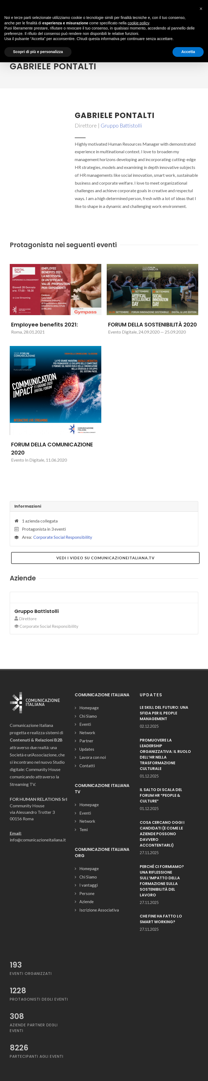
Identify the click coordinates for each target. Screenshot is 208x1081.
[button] (201, 8)
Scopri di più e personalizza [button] (38, 52)
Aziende (86, 901)
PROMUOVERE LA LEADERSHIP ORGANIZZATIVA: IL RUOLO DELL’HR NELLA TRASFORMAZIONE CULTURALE (165, 754)
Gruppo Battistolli (121, 125)
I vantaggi (88, 885)
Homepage (89, 707)
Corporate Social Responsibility (62, 537)
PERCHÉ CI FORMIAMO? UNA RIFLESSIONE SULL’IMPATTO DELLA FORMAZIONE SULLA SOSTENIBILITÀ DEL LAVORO (162, 881)
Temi (83, 829)
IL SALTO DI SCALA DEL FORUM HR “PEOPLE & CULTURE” (161, 795)
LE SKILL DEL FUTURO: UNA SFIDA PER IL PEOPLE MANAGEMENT (164, 713)
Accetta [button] (188, 52)
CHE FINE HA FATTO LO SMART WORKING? (161, 919)
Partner (86, 740)
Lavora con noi (92, 757)
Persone (87, 893)
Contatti (87, 765)
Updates (86, 749)
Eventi (85, 724)
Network (87, 732)
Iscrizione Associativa (99, 909)
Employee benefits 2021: (44, 324)
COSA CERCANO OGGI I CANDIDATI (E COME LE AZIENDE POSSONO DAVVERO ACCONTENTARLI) (162, 834)
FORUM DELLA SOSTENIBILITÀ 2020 (152, 324)
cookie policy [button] (138, 23)
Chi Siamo (88, 716)
